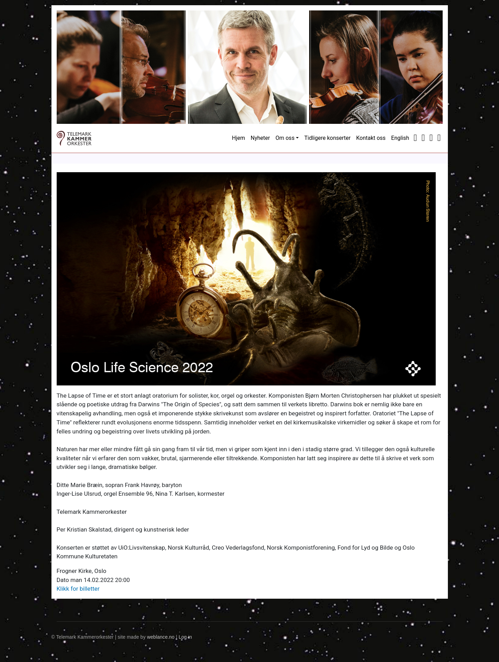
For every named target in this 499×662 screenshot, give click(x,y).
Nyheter (260, 138)
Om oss (285, 138)
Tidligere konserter (327, 138)
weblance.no (161, 637)
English (400, 138)
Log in (185, 637)
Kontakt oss (371, 138)
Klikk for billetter (78, 588)
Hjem (238, 138)
